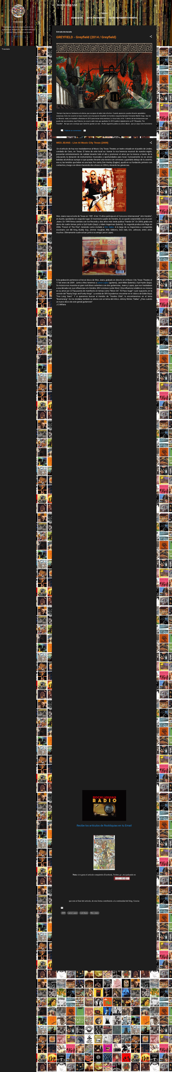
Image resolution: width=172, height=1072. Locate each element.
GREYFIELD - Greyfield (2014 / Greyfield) (86, 37)
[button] (151, 37)
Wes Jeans (94, 913)
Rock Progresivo (96, 18)
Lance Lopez (102, 282)
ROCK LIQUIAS (67, 5)
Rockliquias (18, 22)
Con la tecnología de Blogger (104, 1066)
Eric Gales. (109, 227)
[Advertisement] (104, 987)
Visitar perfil (18, 36)
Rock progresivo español (123, 18)
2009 (63, 913)
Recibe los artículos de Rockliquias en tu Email (104, 825)
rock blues (84, 913)
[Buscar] (155, 6)
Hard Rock (77, 18)
